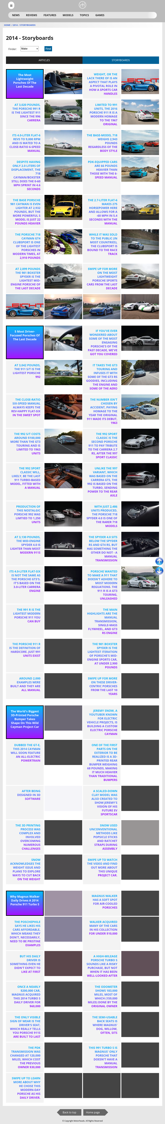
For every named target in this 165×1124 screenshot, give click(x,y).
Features (50, 15)
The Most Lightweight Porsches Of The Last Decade (24, 80)
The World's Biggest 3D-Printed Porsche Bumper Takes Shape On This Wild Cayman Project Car (25, 719)
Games (99, 15)
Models (68, 15)
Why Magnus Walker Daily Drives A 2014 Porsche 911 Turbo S (24, 900)
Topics (84, 15)
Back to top (69, 1112)
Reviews (31, 15)
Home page (93, 1112)
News (15, 15)
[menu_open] (11, 5)
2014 (15, 25)
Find (48, 49)
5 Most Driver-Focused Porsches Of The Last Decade (25, 335)
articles (44, 60)
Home (7, 25)
